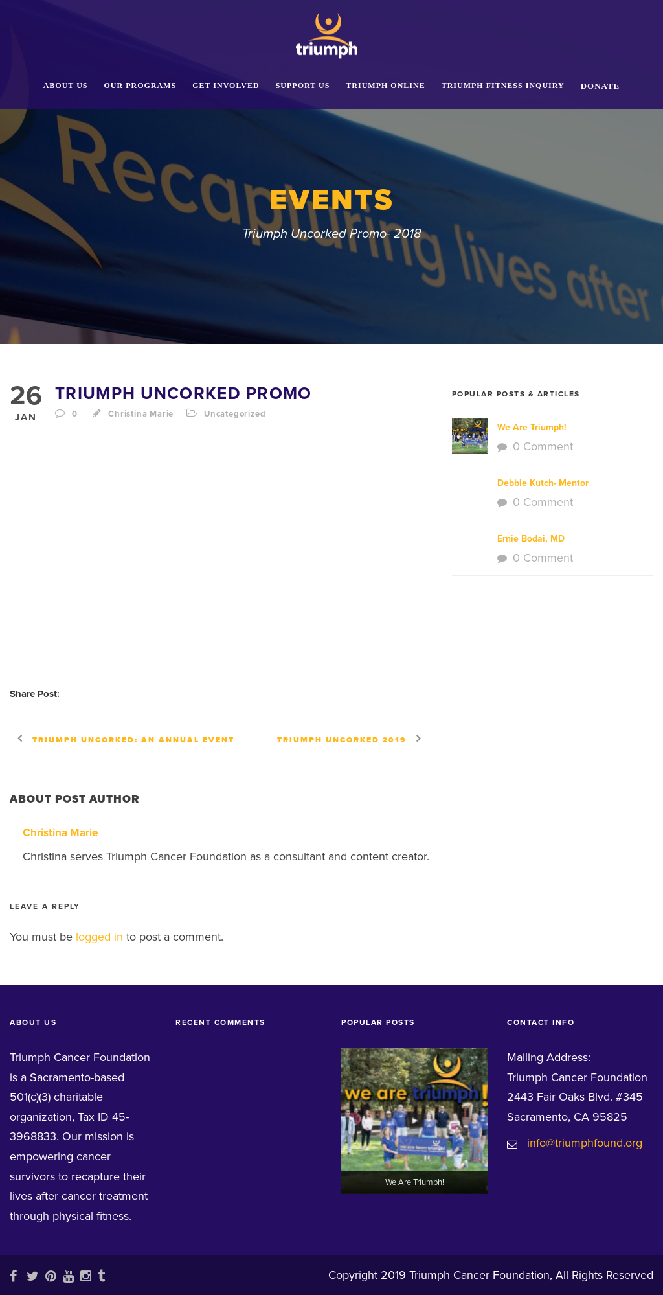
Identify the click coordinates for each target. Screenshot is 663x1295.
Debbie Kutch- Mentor (543, 482)
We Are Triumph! (532, 427)
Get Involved (225, 85)
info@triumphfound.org (584, 1143)
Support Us (303, 85)
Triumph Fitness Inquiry (503, 85)
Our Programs (140, 85)
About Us (65, 85)
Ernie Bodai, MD (531, 538)
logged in (99, 937)
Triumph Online (385, 85)
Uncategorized (234, 414)
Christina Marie (141, 414)
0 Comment (543, 446)
